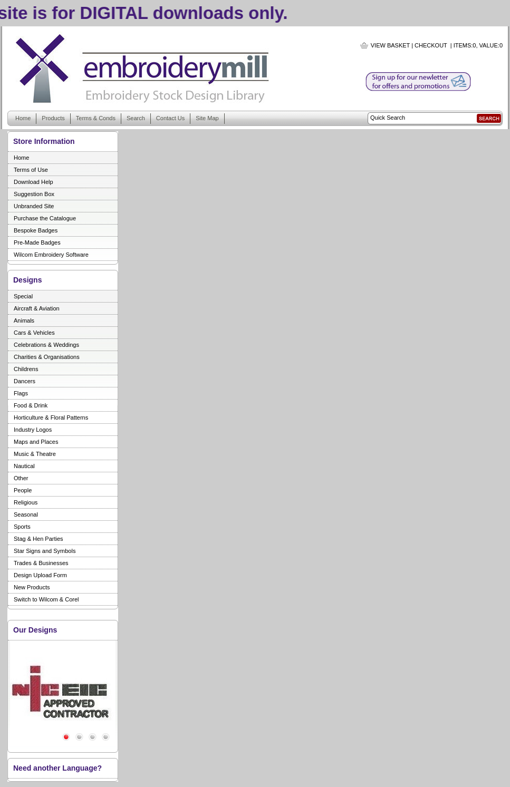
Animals (24, 320)
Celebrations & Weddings (46, 345)
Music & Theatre (35, 454)
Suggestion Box (34, 194)
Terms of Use (31, 170)
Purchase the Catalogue (45, 218)
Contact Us (170, 118)
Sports (22, 526)
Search (136, 118)
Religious (25, 502)
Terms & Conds (96, 118)
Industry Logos (33, 429)
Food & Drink (30, 405)
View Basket (390, 45)
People (23, 490)
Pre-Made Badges (37, 242)
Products (53, 118)
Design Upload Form (40, 575)
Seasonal (26, 514)
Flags (21, 393)
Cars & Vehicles (34, 332)
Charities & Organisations (47, 357)
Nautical (24, 466)
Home (23, 118)
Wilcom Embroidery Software (51, 254)
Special (23, 296)
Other (21, 478)
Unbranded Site (34, 206)
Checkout (431, 45)
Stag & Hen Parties (38, 539)
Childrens (26, 369)
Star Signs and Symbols (44, 551)
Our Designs (35, 630)
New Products (32, 587)
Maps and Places (36, 442)
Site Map (207, 118)
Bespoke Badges (35, 230)
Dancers (24, 381)
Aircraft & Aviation (37, 308)
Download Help (33, 182)
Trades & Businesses (41, 563)
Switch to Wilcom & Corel (46, 599)
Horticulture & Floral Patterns (51, 417)
